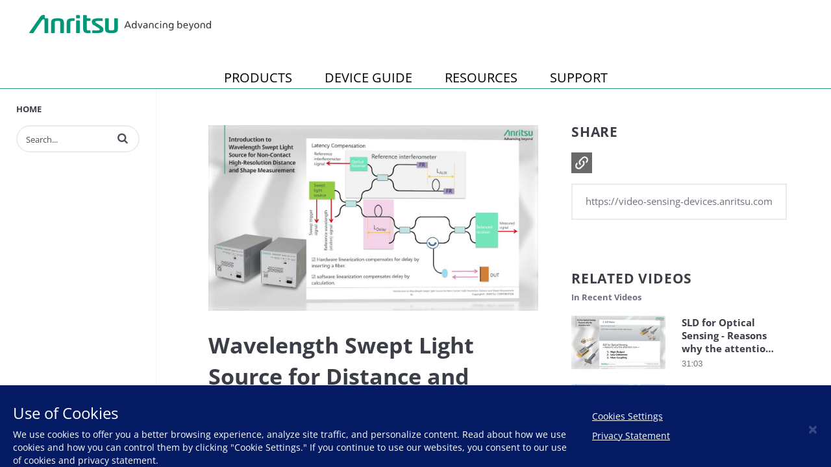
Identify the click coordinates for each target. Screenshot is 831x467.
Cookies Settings (627, 416)
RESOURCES (481, 77)
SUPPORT (579, 77)
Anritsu (120, 24)
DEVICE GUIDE (368, 77)
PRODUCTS (258, 77)
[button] (122, 138)
